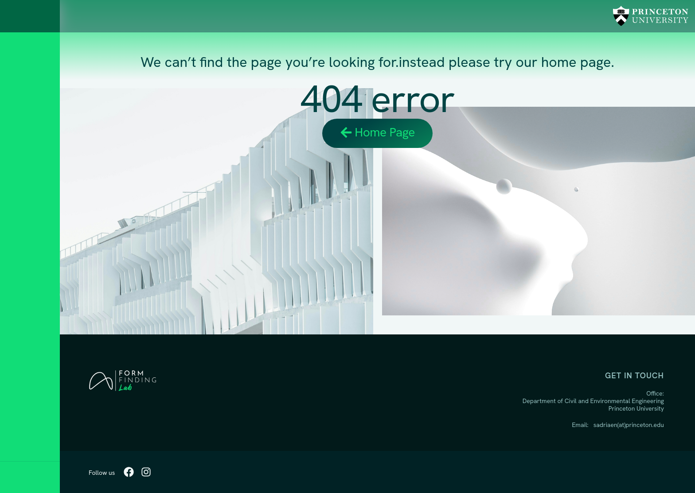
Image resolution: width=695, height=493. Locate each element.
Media (22, 319)
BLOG (21, 295)
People (25, 246)
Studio (24, 271)
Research (31, 198)
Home (21, 173)
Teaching (29, 222)
